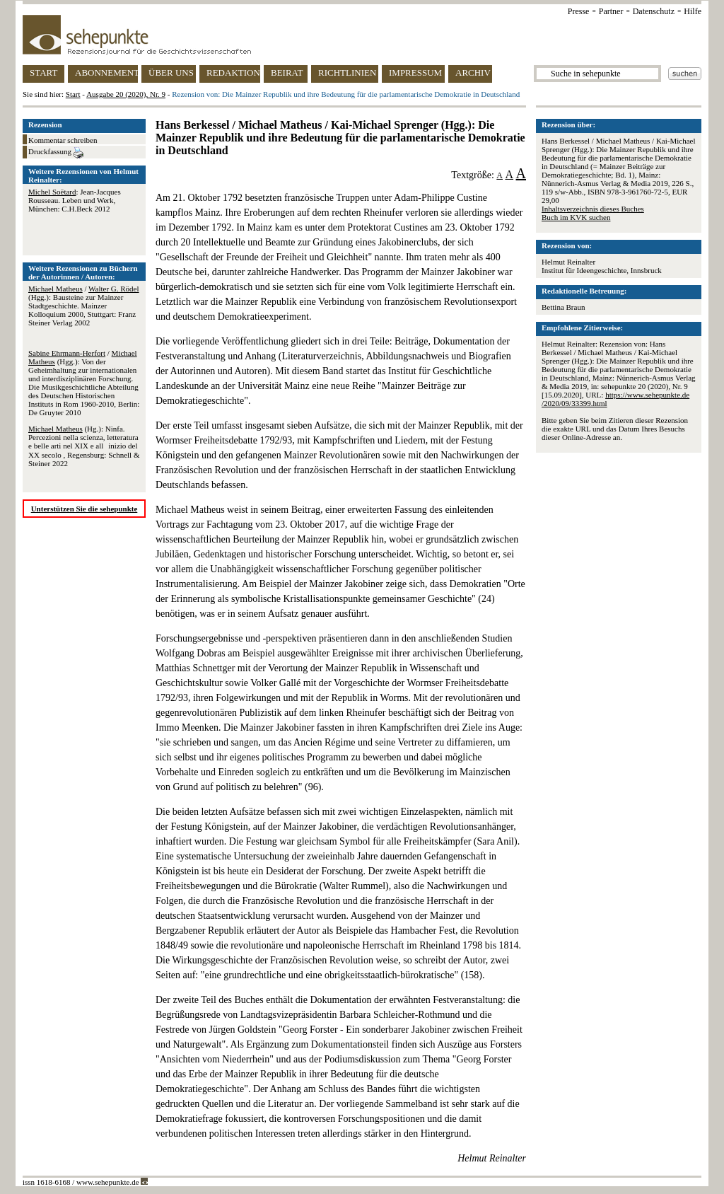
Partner (611, 11)
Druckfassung (55, 152)
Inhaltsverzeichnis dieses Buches (593, 208)
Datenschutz (654, 11)
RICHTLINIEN (347, 72)
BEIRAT (287, 72)
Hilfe (692, 11)
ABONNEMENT (106, 72)
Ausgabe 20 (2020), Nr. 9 (125, 94)
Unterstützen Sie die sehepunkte (84, 508)
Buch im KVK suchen (576, 217)
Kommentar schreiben (62, 140)
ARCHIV (473, 72)
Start (73, 94)
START (43, 72)
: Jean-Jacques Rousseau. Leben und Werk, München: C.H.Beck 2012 (74, 200)
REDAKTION (233, 72)
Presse (579, 11)
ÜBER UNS (171, 72)
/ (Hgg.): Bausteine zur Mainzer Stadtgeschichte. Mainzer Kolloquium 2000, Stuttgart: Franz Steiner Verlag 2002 (83, 305)
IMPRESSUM (415, 72)
